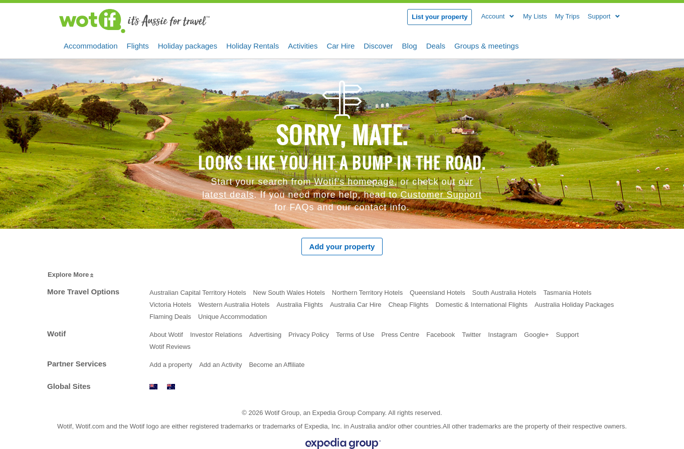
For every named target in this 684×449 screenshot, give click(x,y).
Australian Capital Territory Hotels (197, 292)
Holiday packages (187, 45)
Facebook (440, 334)
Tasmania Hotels (567, 292)
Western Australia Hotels (233, 304)
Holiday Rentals (252, 45)
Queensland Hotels (437, 292)
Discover (378, 45)
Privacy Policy (308, 334)
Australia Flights (300, 304)
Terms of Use (355, 334)
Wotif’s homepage (354, 182)
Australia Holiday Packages (574, 304)
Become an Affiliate (276, 364)
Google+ (536, 334)
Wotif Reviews (170, 346)
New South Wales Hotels (289, 292)
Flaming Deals (170, 316)
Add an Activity (220, 364)
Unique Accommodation (232, 316)
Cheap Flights (408, 304)
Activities (302, 45)
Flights (138, 45)
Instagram (502, 334)
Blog (409, 45)
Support (567, 334)
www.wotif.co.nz (153, 386)
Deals (435, 45)
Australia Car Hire (356, 304)
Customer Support (441, 195)
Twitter (471, 334)
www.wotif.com (171, 386)
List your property (439, 17)
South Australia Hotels (504, 292)
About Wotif (166, 334)
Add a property (170, 364)
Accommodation (91, 45)
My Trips (567, 16)
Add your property (342, 246)
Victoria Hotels (170, 304)
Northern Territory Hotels (367, 292)
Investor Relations (216, 334)
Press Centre (400, 334)
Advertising (265, 334)
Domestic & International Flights (482, 304)
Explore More (71, 275)
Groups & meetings (486, 45)
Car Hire (340, 45)
